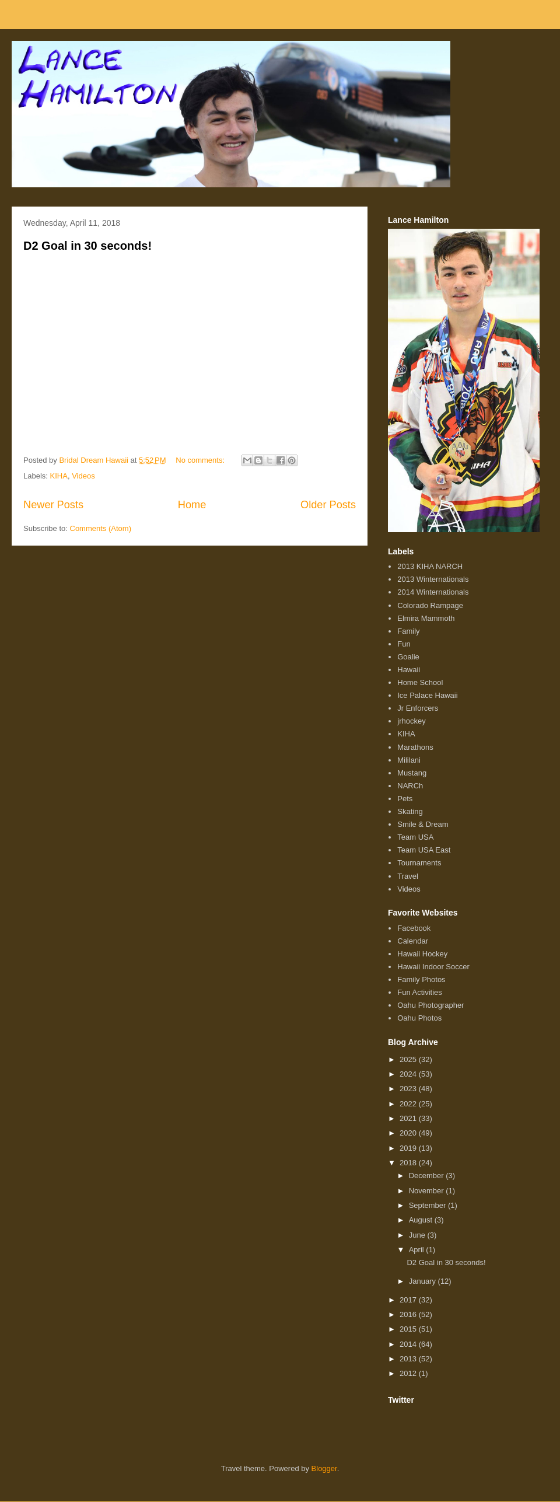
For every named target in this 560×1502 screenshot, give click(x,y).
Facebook (413, 928)
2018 (409, 1162)
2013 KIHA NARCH (430, 566)
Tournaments (419, 862)
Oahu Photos (419, 1018)
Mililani (409, 760)
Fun (403, 644)
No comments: (201, 460)
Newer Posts (53, 505)
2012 (409, 1373)
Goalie (408, 656)
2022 (409, 1103)
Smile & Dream (422, 824)
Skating (409, 811)
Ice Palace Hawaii (427, 695)
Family (408, 631)
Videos (83, 475)
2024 (409, 1074)
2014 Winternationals (432, 592)
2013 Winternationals (432, 579)
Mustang (411, 773)
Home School (420, 682)
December (427, 1175)
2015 (409, 1329)
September (428, 1205)
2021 (409, 1118)
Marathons (415, 747)
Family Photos (421, 979)
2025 (409, 1059)
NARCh (410, 785)
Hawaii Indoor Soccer (433, 966)
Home (192, 505)
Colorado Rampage (430, 605)
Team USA (415, 837)
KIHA (59, 475)
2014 (409, 1344)
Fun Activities (419, 992)
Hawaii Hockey (422, 953)
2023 (409, 1088)
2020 (409, 1133)
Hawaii (408, 669)
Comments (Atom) (100, 528)
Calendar (412, 941)
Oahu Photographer (430, 1005)
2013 (409, 1358)
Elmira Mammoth (425, 618)
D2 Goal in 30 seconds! (87, 245)
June (418, 1235)
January (423, 1281)
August (422, 1219)
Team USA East (423, 850)
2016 (409, 1314)
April (417, 1249)
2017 (409, 1299)
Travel (407, 876)
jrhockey (411, 721)
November (427, 1190)
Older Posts (328, 505)
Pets (404, 798)
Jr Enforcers (417, 708)
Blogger (324, 1468)
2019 (409, 1148)
